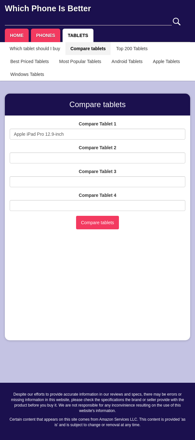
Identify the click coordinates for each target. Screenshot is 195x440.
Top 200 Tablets (132, 48)
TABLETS (78, 35)
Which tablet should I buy (35, 48)
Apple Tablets (166, 61)
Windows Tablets (27, 74)
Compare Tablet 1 (97, 123)
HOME (17, 35)
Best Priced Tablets (29, 61)
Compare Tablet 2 (97, 147)
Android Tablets (127, 61)
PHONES (45, 35)
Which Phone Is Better (48, 8)
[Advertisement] (97, 290)
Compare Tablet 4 (97, 195)
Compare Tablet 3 (97, 171)
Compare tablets (88, 48)
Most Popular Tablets (80, 61)
